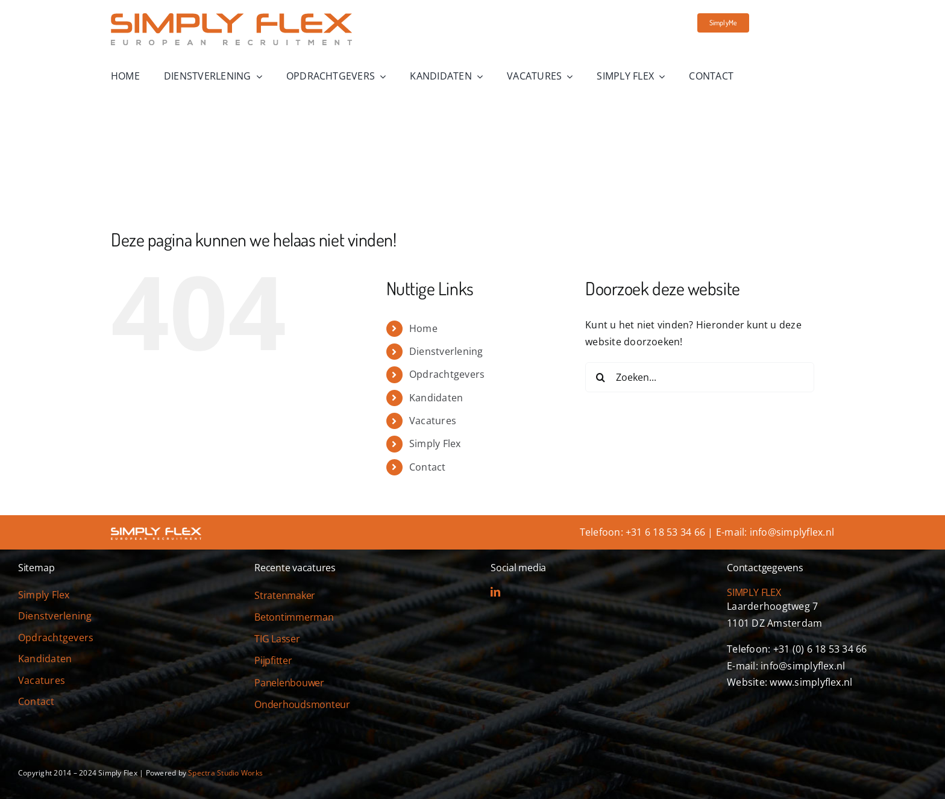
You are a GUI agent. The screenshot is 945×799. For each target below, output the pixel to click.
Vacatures (432, 420)
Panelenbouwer (289, 682)
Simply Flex (435, 443)
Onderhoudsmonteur (302, 704)
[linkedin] (495, 592)
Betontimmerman (294, 617)
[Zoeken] (600, 377)
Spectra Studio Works (225, 773)
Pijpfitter (273, 660)
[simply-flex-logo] (231, 18)
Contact (427, 467)
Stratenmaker (284, 595)
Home (423, 328)
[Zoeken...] (699, 377)
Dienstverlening (446, 351)
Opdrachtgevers (447, 374)
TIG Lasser (277, 638)
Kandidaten (436, 397)
